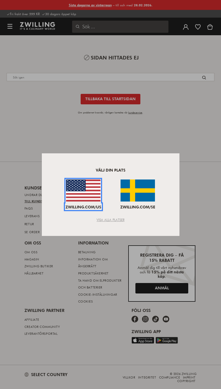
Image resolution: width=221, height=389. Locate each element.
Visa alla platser (110, 219)
